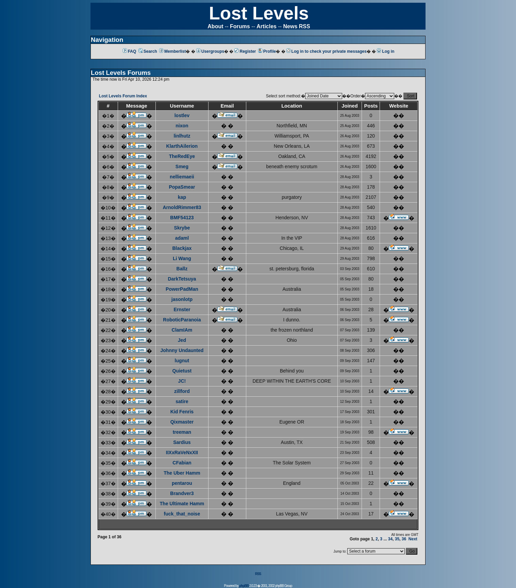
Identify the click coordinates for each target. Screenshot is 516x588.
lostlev (181, 115)
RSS (258, 574)
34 (390, 539)
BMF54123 (182, 217)
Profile (267, 51)
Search (147, 51)
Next (413, 539)
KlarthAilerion (182, 146)
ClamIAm (182, 330)
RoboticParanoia (182, 319)
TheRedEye (182, 156)
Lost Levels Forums (121, 72)
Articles (266, 26)
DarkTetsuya (182, 279)
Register (245, 51)
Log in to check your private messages (326, 51)
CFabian (181, 462)
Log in (385, 51)
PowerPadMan (182, 289)
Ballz (182, 268)
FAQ (129, 51)
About (215, 26)
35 (397, 539)
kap (182, 197)
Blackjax (182, 248)
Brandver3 (182, 493)
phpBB (244, 586)
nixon (182, 125)
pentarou (182, 483)
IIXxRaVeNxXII (182, 452)
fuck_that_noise (182, 514)
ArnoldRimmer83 (182, 207)
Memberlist (172, 51)
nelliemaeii (182, 176)
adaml (182, 238)
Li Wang (182, 258)
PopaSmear (182, 187)
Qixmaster (182, 422)
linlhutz (181, 136)
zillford (182, 391)
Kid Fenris (182, 411)
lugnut (182, 360)
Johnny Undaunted (182, 350)
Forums (240, 26)
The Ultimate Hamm (182, 503)
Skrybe (182, 228)
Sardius (181, 442)
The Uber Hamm (182, 473)
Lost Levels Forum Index (123, 96)
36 (404, 539)
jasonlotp (182, 299)
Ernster (181, 309)
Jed (182, 340)
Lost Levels (259, 13)
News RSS (296, 26)
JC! (182, 381)
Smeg (182, 166)
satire (182, 401)
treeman (182, 432)
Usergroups (210, 51)
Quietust (182, 371)
